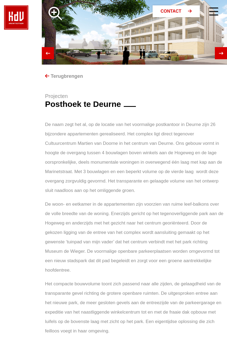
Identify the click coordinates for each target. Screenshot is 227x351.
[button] (96, 50)
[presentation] (48, 53)
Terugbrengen (64, 76)
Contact (176, 11)
